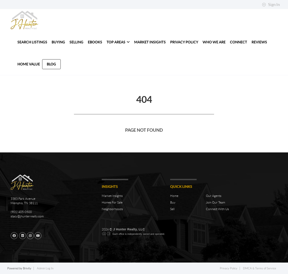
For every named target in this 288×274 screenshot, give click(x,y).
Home (174, 196)
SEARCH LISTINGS (32, 42)
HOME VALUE (28, 64)
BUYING (58, 42)
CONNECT (238, 42)
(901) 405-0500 (21, 212)
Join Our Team (215, 202)
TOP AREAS (118, 42)
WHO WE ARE (214, 42)
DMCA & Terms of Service (259, 268)
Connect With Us (217, 209)
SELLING (76, 42)
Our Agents (213, 196)
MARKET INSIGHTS (150, 42)
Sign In (271, 4)
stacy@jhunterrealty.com (27, 216)
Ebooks (95, 42)
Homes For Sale (112, 202)
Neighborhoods (112, 209)
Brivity (27, 268)
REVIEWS (259, 42)
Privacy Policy (184, 42)
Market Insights (112, 196)
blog (51, 64)
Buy (172, 202)
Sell (172, 209)
